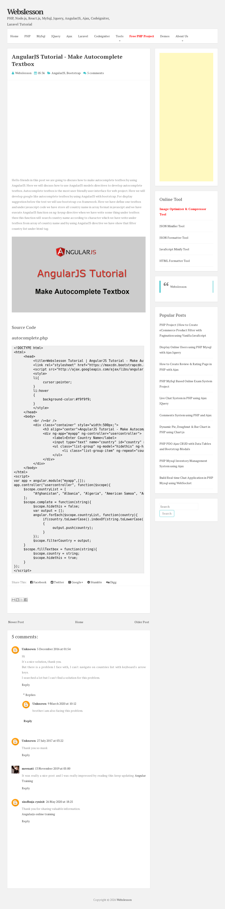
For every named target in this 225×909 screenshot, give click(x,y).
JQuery (55, 36)
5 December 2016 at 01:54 (53, 649)
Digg (111, 582)
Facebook (38, 582)
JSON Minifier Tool (172, 226)
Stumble (94, 582)
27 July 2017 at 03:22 (50, 741)
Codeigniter (102, 36)
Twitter (57, 582)
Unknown (29, 649)
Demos (165, 36)
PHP (27, 36)
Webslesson (25, 11)
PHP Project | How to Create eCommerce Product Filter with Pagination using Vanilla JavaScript (182, 330)
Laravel (83, 36)
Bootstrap (74, 73)
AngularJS (58, 73)
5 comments (95, 73)
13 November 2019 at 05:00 (52, 768)
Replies (30, 695)
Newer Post (16, 622)
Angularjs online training (38, 814)
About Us (182, 36)
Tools (120, 36)
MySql (41, 36)
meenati (28, 768)
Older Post (141, 622)
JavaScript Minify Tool (174, 249)
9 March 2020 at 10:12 (62, 704)
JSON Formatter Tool (173, 238)
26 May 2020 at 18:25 (59, 802)
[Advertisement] (186, 117)
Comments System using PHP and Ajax (185, 415)
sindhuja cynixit (33, 802)
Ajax (69, 36)
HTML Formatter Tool (174, 261)
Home (14, 36)
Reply (26, 685)
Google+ (75, 582)
